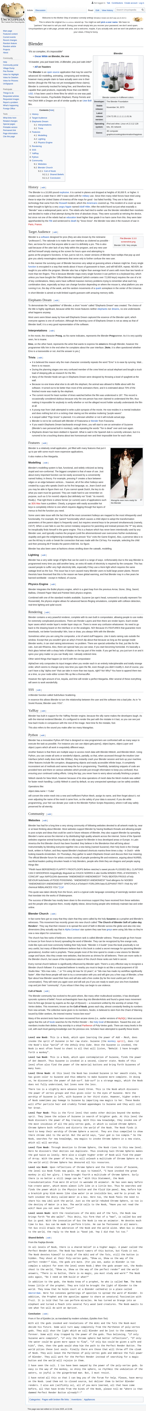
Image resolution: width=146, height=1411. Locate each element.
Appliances (89, 1385)
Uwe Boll (87, 100)
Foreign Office (9, 108)
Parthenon (87, 1025)
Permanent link (9, 130)
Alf (36, 67)
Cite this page (9, 136)
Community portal (10, 65)
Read (90, 10)
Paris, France (35, 224)
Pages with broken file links (55, 1385)
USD (30, 93)
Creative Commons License (63, 1400)
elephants (102, 309)
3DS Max (36, 503)
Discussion (40, 10)
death (73, 221)
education (71, 217)
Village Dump (8, 68)
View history (107, 10)
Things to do (8, 93)
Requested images (11, 99)
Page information (10, 133)
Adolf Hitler (84, 206)
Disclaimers (65, 1405)
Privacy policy (33, 1405)
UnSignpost (8, 84)
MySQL (122, 1018)
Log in (141, 3)
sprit (120, 1040)
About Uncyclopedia (49, 1405)
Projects (6, 49)
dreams (115, 309)
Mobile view (77, 1405)
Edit (97, 10)
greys (109, 929)
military (85, 196)
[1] (60, 887)
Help (5, 62)
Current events (9, 37)
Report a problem (10, 102)
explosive (64, 192)
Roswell (63, 203)
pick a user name (109, 22)
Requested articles (11, 96)
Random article (9, 46)
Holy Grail (98, 1022)
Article (30, 10)
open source (53, 72)
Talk (108, 3)
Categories (34, 1385)
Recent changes (10, 40)
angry (62, 206)
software (45, 237)
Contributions (117, 3)
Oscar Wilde (41, 56)
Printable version (10, 127)
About (5, 53)
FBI (50, 221)
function (32, 266)
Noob (52, 1022)
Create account (130, 3)
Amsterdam (34, 1282)
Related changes (10, 121)
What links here (9, 118)
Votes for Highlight (11, 74)
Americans (92, 203)
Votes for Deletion (10, 77)
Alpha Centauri (72, 929)
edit (43, 187)
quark (98, 288)
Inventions (76, 1385)
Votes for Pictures (10, 81)
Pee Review (8, 71)
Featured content (10, 34)
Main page (7, 31)
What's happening (10, 105)
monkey (112, 1040)
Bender (94, 421)
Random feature (10, 43)
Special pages (9, 124)
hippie (68, 206)
